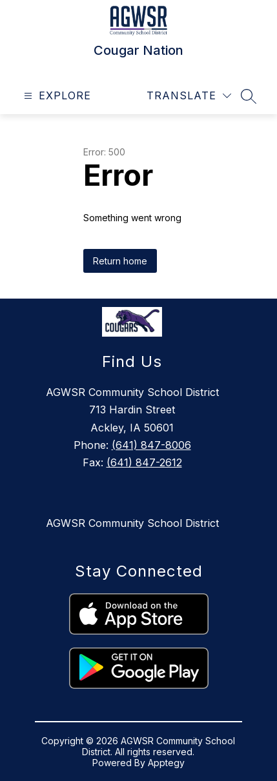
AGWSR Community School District (132, 523)
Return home (120, 260)
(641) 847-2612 (144, 462)
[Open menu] (56, 96)
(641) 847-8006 (151, 445)
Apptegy (166, 762)
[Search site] (248, 96)
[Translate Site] (188, 96)
